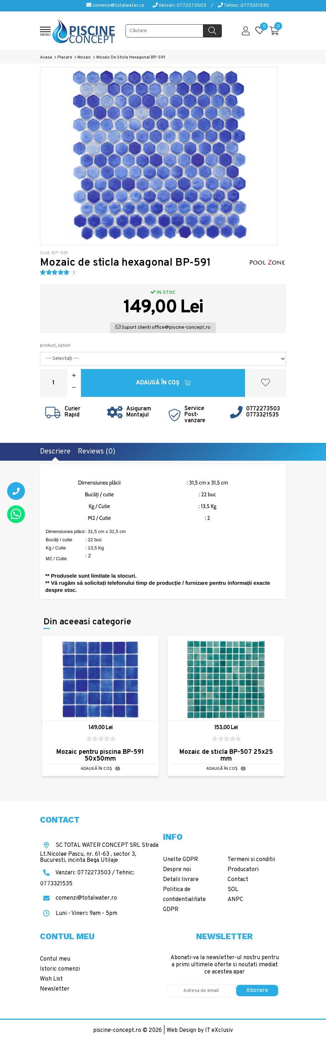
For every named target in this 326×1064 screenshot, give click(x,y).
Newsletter (55, 989)
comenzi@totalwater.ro (115, 5)
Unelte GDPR (180, 859)
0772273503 (263, 409)
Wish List (51, 979)
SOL (233, 889)
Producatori (243, 869)
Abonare (257, 990)
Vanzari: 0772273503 (179, 5)
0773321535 (262, 415)
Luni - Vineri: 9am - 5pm (78, 913)
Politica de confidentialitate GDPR (184, 899)
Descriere (55, 451)
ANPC (235, 899)
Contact (238, 879)
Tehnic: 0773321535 (243, 5)
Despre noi (177, 869)
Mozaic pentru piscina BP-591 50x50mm (100, 755)
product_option (55, 345)
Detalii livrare (181, 879)
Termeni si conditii (251, 859)
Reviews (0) (96, 451)
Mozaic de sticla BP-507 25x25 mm (226, 755)
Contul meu (55, 959)
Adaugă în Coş (163, 383)
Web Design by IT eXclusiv (200, 1030)
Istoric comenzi (60, 969)
